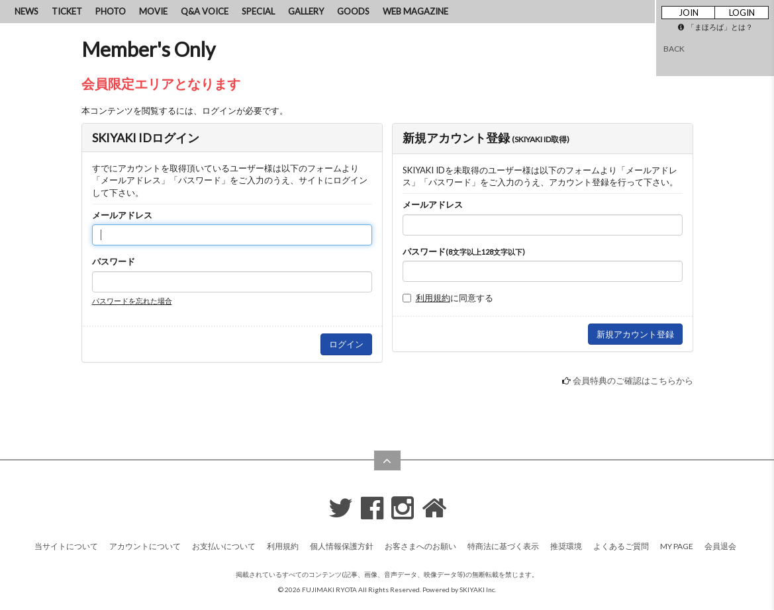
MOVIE (153, 11)
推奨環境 (566, 546)
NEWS (26, 11)
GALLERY (306, 11)
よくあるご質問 (621, 546)
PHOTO (110, 11)
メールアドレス (122, 215)
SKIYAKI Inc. (478, 589)
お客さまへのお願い (420, 546)
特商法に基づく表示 (503, 546)
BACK (674, 49)
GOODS (353, 11)
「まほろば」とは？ (715, 26)
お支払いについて (224, 546)
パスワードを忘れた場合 (132, 300)
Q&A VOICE (204, 11)
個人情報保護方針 (341, 546)
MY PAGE (676, 546)
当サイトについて (66, 546)
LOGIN (742, 12)
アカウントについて (145, 546)
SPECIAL (258, 11)
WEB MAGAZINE (415, 11)
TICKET (67, 11)
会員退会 (720, 546)
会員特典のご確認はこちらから (633, 380)
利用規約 (433, 297)
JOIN (689, 12)
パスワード (113, 261)
